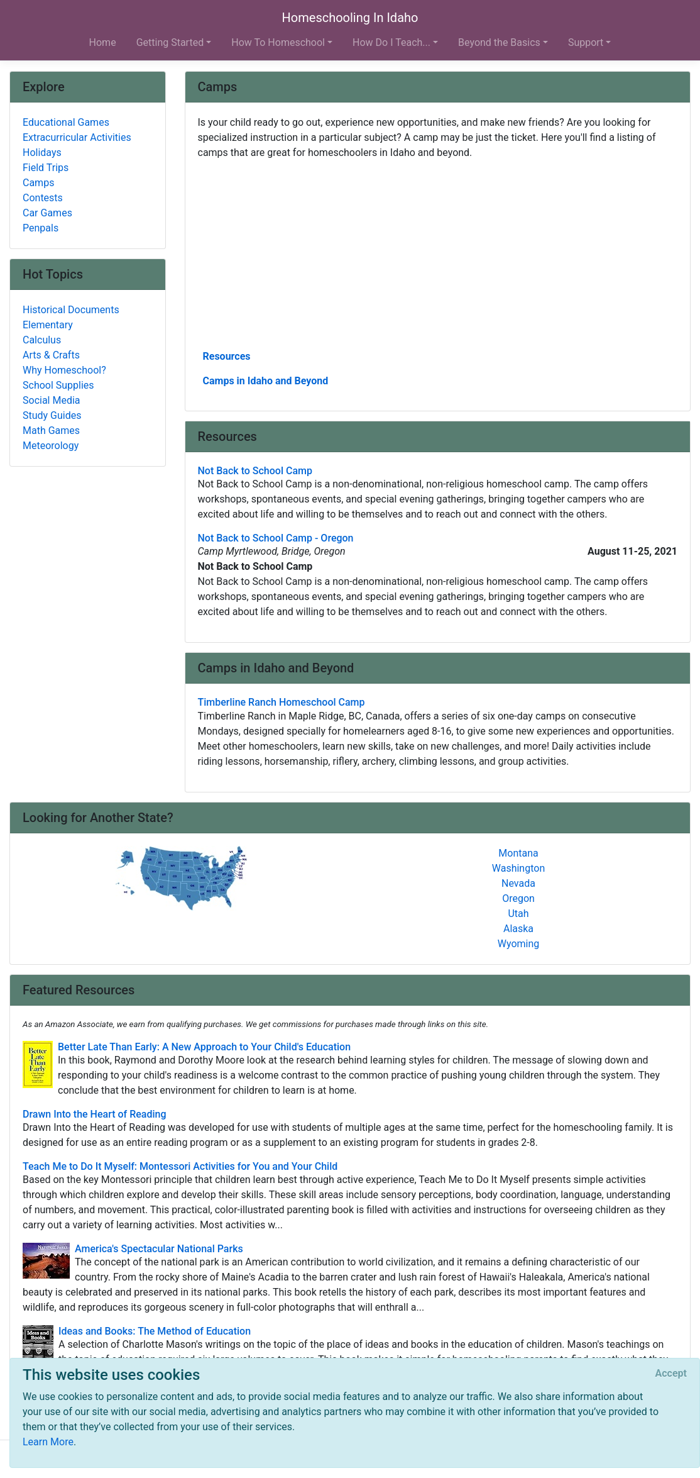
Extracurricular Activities (77, 137)
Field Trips (45, 168)
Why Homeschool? (64, 370)
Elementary (48, 325)
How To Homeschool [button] (278, 42)
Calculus (42, 340)
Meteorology (51, 446)
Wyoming (519, 944)
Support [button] (585, 42)
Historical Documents (71, 310)
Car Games (47, 213)
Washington (518, 868)
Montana (518, 853)
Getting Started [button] (170, 42)
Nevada (518, 883)
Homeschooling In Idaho (350, 17)
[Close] (671, 1374)
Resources (227, 356)
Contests (43, 198)
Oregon (518, 898)
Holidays (42, 152)
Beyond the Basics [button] (499, 42)
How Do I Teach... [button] (391, 42)
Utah (518, 914)
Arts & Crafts (51, 355)
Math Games (51, 430)
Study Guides (52, 415)
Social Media (51, 400)
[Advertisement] (438, 253)
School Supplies (58, 385)
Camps (38, 183)
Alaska (518, 929)
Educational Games (66, 122)
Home (102, 42)
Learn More (48, 1442)
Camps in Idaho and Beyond (266, 381)
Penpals (40, 228)
